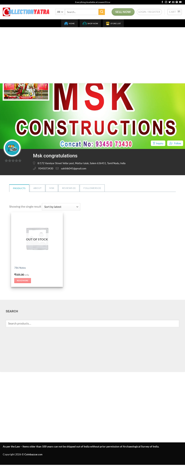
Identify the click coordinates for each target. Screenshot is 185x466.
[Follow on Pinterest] (177, 2)
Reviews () (69, 188)
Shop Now (90, 23)
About (37, 188)
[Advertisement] (92, 55)
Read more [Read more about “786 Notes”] (24, 281)
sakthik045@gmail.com (73, 168)
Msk (51, 188)
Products (19, 188)
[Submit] (102, 12)
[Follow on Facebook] (162, 2)
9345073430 (45, 168)
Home (69, 23)
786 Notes (20, 267)
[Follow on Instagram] (166, 2)
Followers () (92, 188)
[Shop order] (61, 206)
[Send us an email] (173, 2)
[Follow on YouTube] (180, 2)
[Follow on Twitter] (169, 2)
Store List (113, 23)
